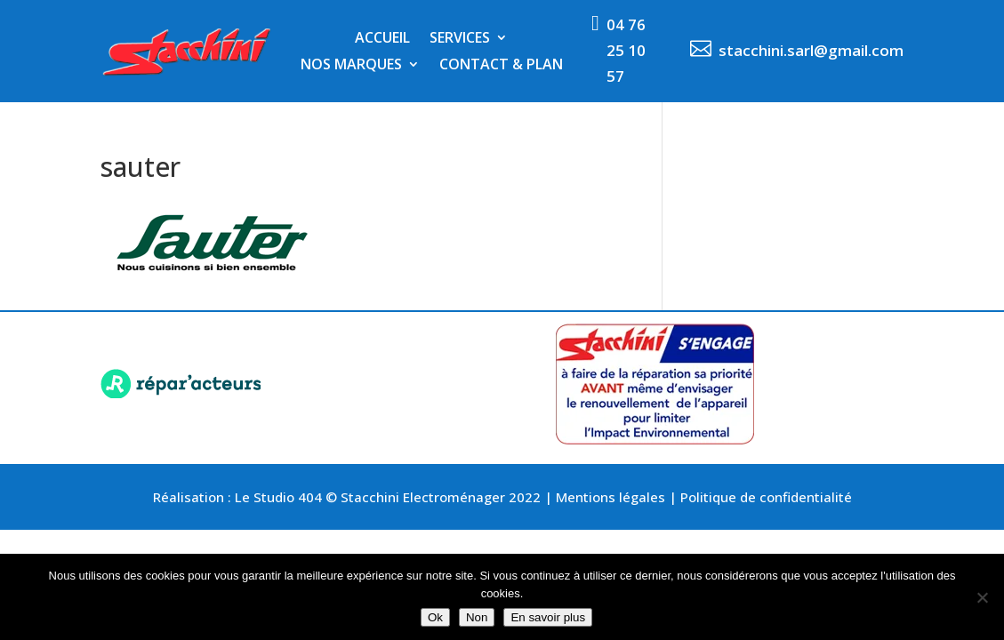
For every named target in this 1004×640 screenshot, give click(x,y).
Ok (435, 617)
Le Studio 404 (280, 497)
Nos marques (351, 66)
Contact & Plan (501, 66)
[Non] (982, 597)
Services (460, 39)
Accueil (382, 39)
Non (476, 617)
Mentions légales (610, 497)
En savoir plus (547, 617)
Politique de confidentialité (766, 497)
